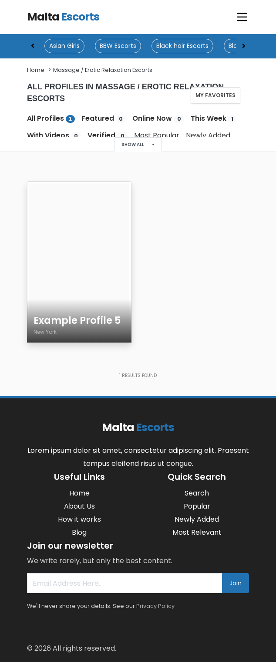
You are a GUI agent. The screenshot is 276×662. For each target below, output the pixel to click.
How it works (79, 519)
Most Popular (156, 135)
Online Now (158, 118)
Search (197, 493)
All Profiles (51, 118)
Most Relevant (197, 532)
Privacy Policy (155, 606)
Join (235, 583)
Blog (79, 532)
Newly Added (208, 135)
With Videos (54, 135)
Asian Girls (64, 45)
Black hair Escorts (182, 45)
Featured (103, 118)
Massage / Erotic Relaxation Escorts (102, 70)
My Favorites (215, 95)
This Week (213, 118)
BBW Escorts (118, 45)
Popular (197, 506)
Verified (107, 135)
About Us (79, 506)
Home (35, 70)
